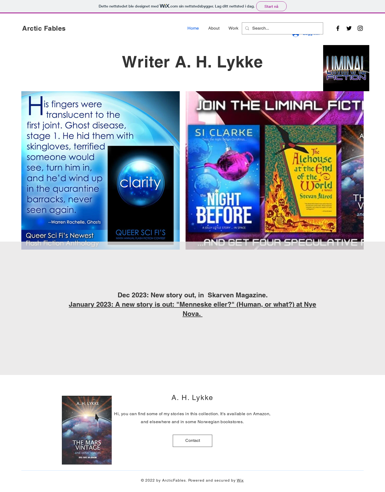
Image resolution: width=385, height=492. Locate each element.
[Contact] (192, 441)
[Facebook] (337, 28)
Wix (240, 480)
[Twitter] (349, 28)
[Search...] (282, 28)
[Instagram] (360, 28)
